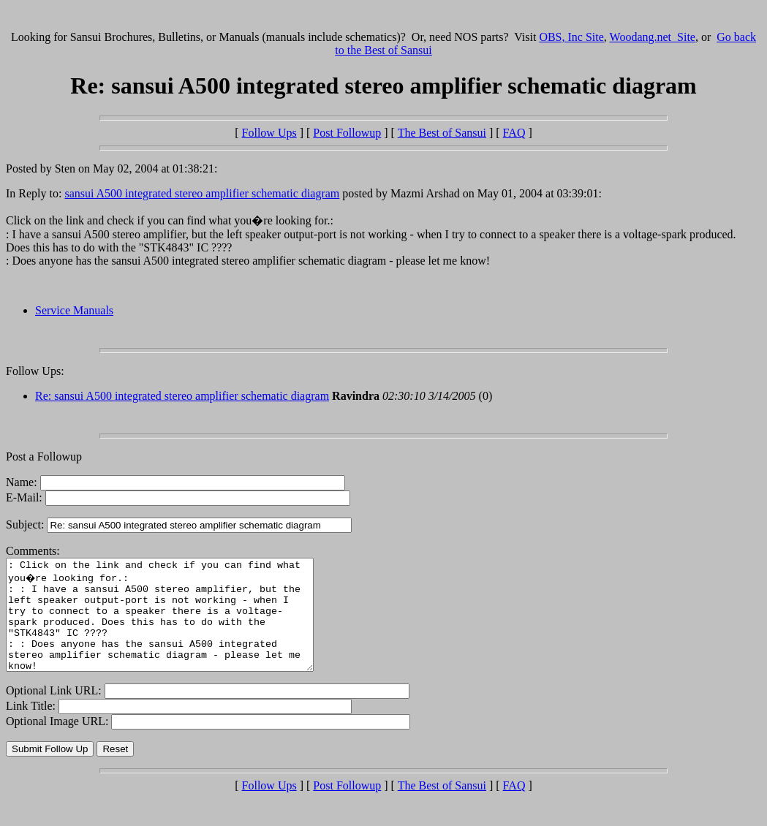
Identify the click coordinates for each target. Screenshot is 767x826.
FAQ (514, 132)
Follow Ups (269, 132)
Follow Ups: (35, 371)
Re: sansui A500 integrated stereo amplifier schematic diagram (182, 396)
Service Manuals (74, 310)
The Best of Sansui (442, 132)
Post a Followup (44, 456)
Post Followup (347, 132)
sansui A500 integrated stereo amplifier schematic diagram (201, 193)
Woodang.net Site (652, 37)
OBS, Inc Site (571, 37)
